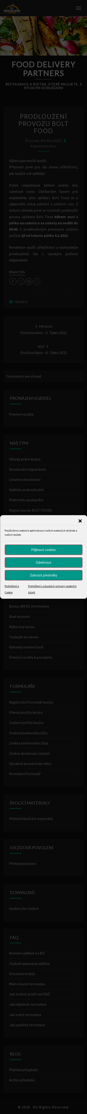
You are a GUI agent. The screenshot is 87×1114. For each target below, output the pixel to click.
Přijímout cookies (43, 550)
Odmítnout (44, 562)
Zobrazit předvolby (43, 575)
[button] (80, 521)
